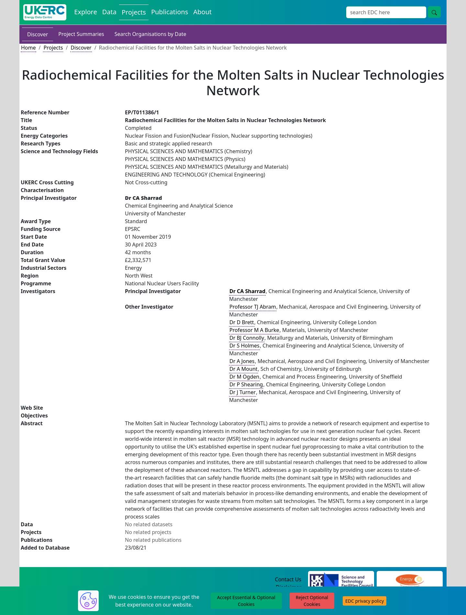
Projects (53, 47)
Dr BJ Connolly (246, 337)
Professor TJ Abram (252, 306)
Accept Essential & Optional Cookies (246, 600)
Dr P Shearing (246, 384)
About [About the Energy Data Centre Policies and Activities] (202, 11)
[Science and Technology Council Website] (341, 579)
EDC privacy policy (364, 601)
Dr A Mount (243, 368)
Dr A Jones (241, 361)
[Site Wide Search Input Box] (386, 12)
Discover (37, 34)
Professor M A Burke (254, 330)
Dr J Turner (242, 392)
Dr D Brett (241, 322)
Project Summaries (81, 34)
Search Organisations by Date (150, 34)
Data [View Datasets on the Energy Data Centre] (109, 11)
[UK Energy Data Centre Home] (44, 12)
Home (28, 47)
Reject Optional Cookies (312, 600)
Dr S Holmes (244, 345)
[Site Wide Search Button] (434, 12)
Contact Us (288, 579)
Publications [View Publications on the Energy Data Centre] (169, 11)
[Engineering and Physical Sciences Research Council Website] (409, 579)
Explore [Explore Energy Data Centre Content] (85, 11)
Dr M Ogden (244, 376)
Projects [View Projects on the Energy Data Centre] (134, 12)
